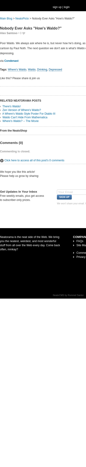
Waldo (32, 69)
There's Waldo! (11, 106)
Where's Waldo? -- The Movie (21, 121)
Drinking (42, 69)
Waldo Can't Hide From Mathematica (25, 117)
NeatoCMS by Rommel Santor (68, 295)
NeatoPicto (22, 18)
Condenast (11, 60)
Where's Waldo (17, 69)
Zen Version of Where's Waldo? (22, 110)
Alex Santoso (8, 33)
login (66, 7)
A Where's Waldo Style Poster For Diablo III (28, 113)
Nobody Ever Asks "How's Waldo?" (31, 28)
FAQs (79, 241)
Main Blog (6, 18)
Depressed (55, 69)
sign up (57, 7)
